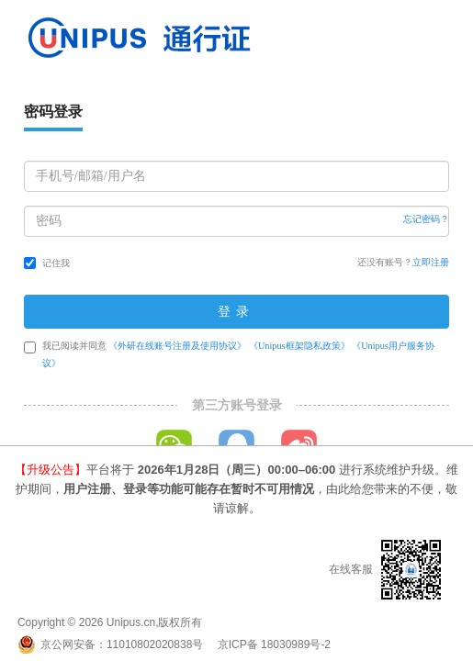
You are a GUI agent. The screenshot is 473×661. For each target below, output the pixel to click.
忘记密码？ (426, 219)
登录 (237, 312)
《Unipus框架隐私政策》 (299, 346)
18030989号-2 (296, 644)
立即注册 (430, 262)
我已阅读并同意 (229, 354)
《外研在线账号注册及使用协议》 (177, 346)
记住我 (47, 263)
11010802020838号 (155, 644)
